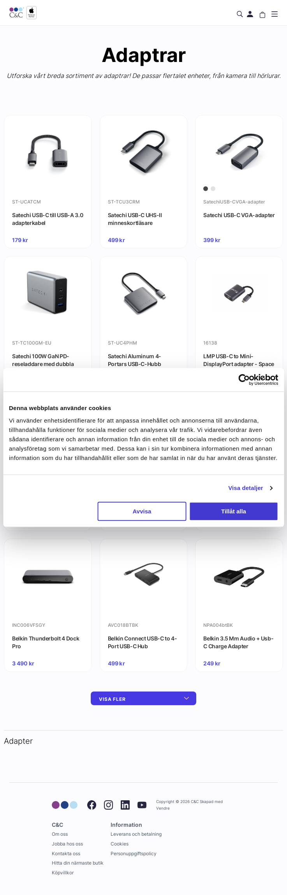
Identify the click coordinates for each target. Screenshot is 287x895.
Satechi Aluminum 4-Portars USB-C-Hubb (134, 360)
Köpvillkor (63, 873)
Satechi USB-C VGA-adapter (239, 215)
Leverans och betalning (136, 834)
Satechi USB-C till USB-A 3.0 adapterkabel (47, 219)
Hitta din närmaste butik (78, 863)
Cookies (120, 844)
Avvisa (142, 511)
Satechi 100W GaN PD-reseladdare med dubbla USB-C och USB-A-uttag (43, 364)
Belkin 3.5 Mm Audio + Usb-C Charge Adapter (238, 642)
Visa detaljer (245, 488)
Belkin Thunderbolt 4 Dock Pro (45, 642)
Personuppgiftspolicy (134, 853)
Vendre (163, 808)
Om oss (60, 834)
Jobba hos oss (67, 844)
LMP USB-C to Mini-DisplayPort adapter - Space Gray (238, 364)
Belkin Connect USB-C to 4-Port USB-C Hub (142, 642)
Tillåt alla (233, 511)
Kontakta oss (66, 853)
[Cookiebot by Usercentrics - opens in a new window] (244, 380)
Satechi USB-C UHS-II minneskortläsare (135, 219)
